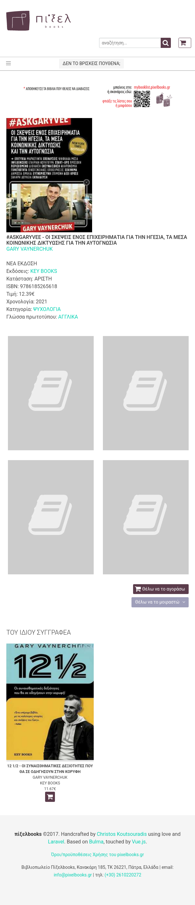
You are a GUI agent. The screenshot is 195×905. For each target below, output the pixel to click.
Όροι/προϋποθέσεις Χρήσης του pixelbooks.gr (97, 854)
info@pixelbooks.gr (73, 874)
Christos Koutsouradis (122, 834)
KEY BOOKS (43, 271)
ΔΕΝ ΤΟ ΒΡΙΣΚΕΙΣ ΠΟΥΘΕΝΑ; (91, 63)
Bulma (96, 842)
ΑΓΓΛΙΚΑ (68, 317)
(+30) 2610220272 (122, 874)
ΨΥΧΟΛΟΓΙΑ (47, 309)
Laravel (56, 842)
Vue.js (139, 842)
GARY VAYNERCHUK (29, 249)
